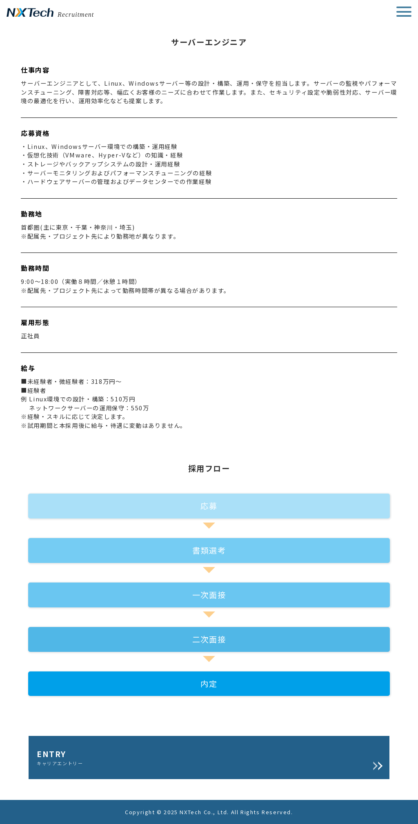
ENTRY (209, 757)
